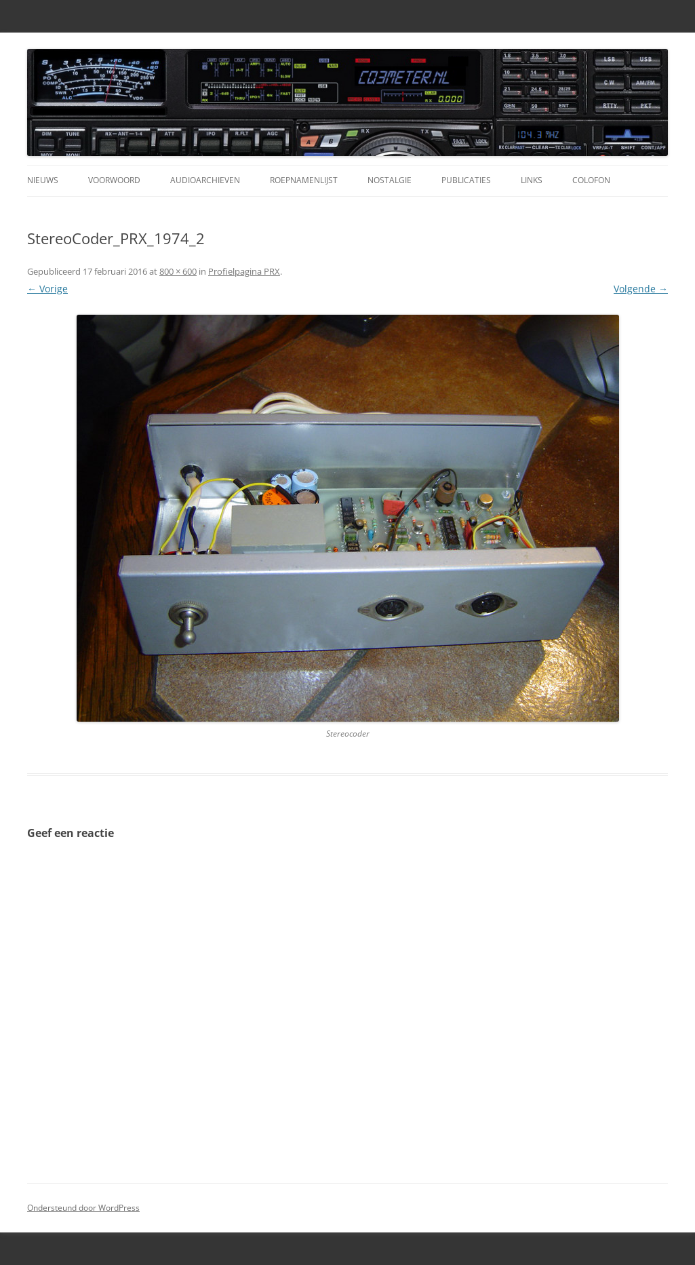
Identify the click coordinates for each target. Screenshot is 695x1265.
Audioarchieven (205, 180)
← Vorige (47, 288)
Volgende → (641, 288)
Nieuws (42, 180)
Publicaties (466, 180)
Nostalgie (390, 180)
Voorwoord (114, 180)
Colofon (591, 180)
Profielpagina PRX (244, 271)
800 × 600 (178, 271)
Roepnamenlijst (304, 180)
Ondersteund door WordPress (83, 1207)
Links (531, 180)
